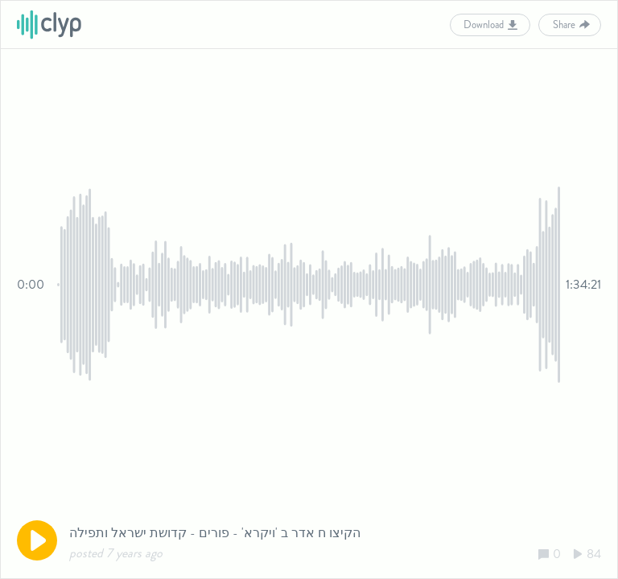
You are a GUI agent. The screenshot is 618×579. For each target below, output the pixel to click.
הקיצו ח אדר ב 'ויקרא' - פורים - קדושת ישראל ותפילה (214, 533)
